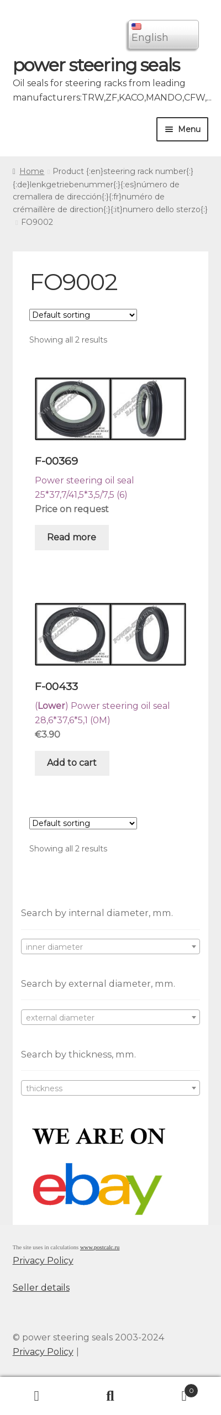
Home (31, 171)
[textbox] (111, 947)
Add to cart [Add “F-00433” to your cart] (72, 763)
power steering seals (96, 65)
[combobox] (111, 946)
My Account (36, 1396)
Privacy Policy (43, 1260)
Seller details (41, 1287)
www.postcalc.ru (100, 1247)
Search (110, 1396)
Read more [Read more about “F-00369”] (71, 537)
